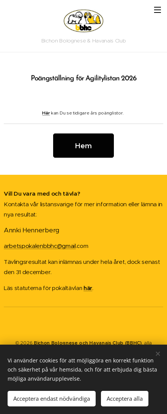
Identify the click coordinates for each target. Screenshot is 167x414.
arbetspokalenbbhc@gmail (40, 245)
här (88, 288)
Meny (157, 9)
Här (46, 112)
